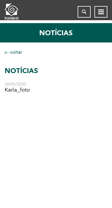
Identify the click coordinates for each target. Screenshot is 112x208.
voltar (13, 52)
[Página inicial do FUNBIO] (16, 12)
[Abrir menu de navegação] (100, 12)
